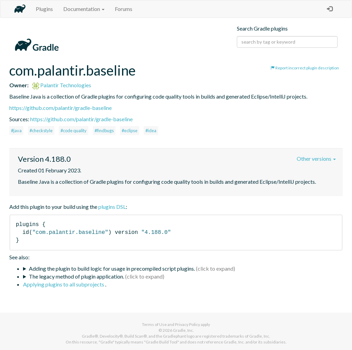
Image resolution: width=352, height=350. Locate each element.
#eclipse (130, 130)
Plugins (44, 8)
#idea (150, 130)
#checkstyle (41, 130)
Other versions (316, 158)
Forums (123, 8)
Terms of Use (154, 324)
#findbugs (104, 130)
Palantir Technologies (61, 85)
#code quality (73, 130)
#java (16, 130)
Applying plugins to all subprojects (64, 284)
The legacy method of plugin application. (76, 276)
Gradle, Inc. (183, 330)
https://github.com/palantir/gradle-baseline (60, 107)
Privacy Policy (187, 324)
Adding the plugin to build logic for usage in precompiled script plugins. (112, 268)
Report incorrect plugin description (305, 67)
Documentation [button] (83, 8)
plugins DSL (112, 206)
